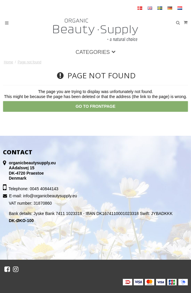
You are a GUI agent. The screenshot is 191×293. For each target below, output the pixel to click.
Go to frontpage (95, 106)
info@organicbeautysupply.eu (50, 195)
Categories (95, 52)
